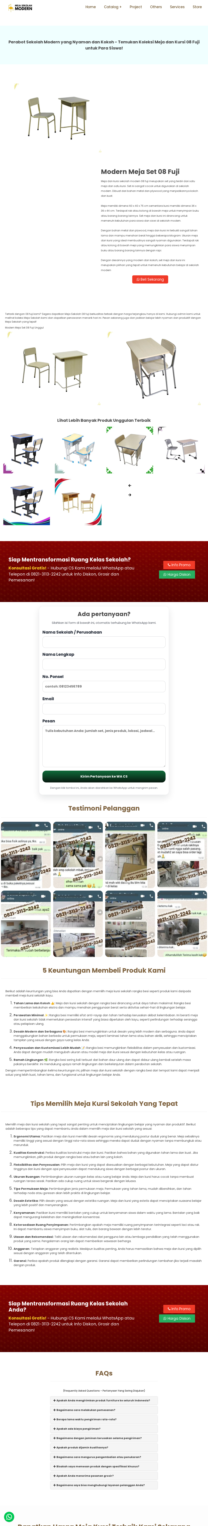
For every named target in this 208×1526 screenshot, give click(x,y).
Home (91, 6)
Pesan (104, 668)
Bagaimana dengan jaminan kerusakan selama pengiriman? (97, 1364)
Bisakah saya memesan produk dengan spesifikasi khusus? (96, 1392)
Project (136, 6)
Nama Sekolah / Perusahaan (104, 564)
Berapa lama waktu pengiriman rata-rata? (85, 1345)
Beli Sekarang (153, 205)
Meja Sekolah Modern (109, 1521)
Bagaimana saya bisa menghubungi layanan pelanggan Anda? (99, 1411)
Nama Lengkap (104, 587)
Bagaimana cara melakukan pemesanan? (84, 1336)
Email (104, 631)
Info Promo (179, 491)
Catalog (111, 6)
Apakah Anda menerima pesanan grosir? (83, 1402)
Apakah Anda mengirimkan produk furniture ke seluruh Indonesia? (101, 1326)
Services (177, 6)
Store (197, 6)
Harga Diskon (177, 500)
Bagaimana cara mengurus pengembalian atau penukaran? (97, 1383)
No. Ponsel (104, 609)
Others (156, 6)
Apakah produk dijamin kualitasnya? (80, 1373)
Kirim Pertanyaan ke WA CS (104, 702)
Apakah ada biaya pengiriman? (77, 1355)
